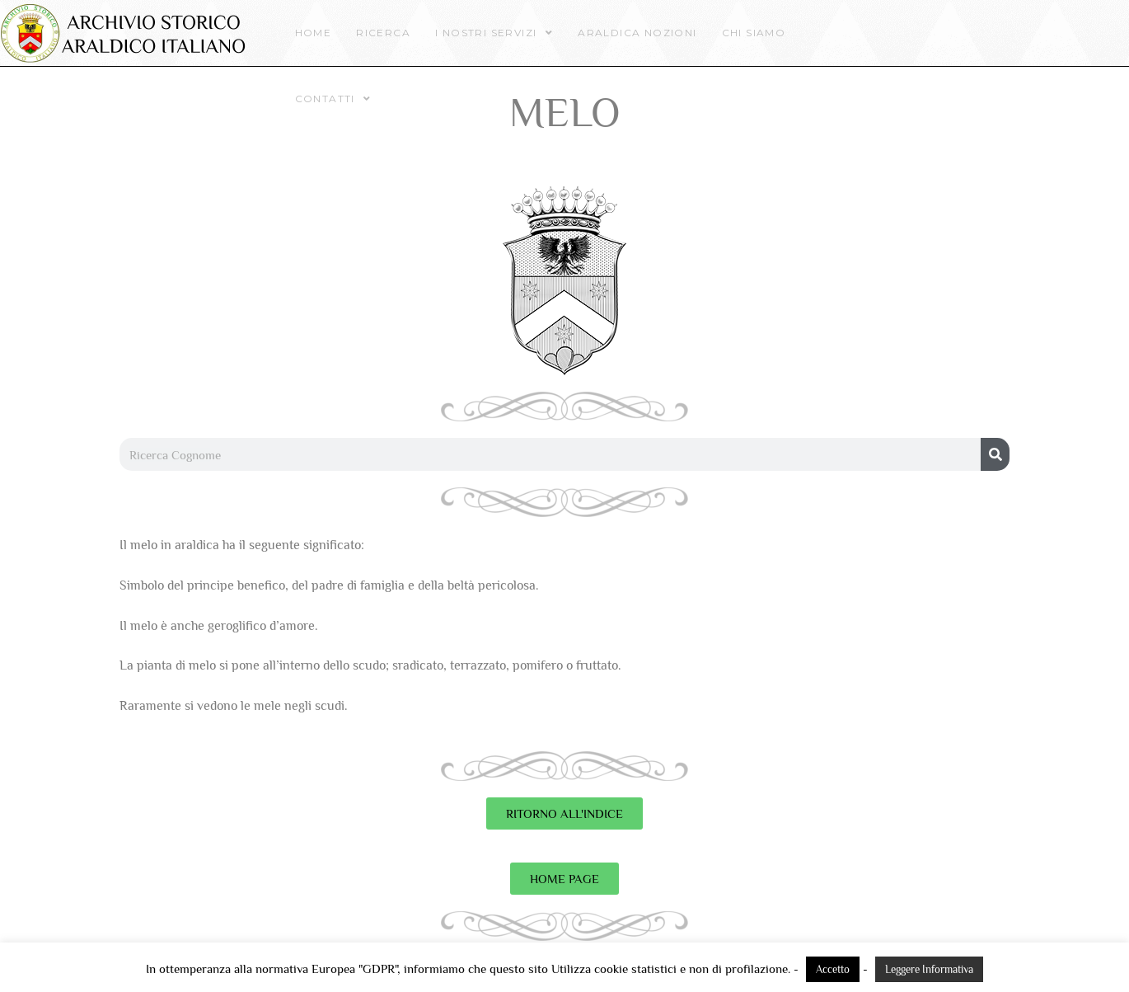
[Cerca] (995, 454)
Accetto (833, 969)
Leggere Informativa (929, 969)
